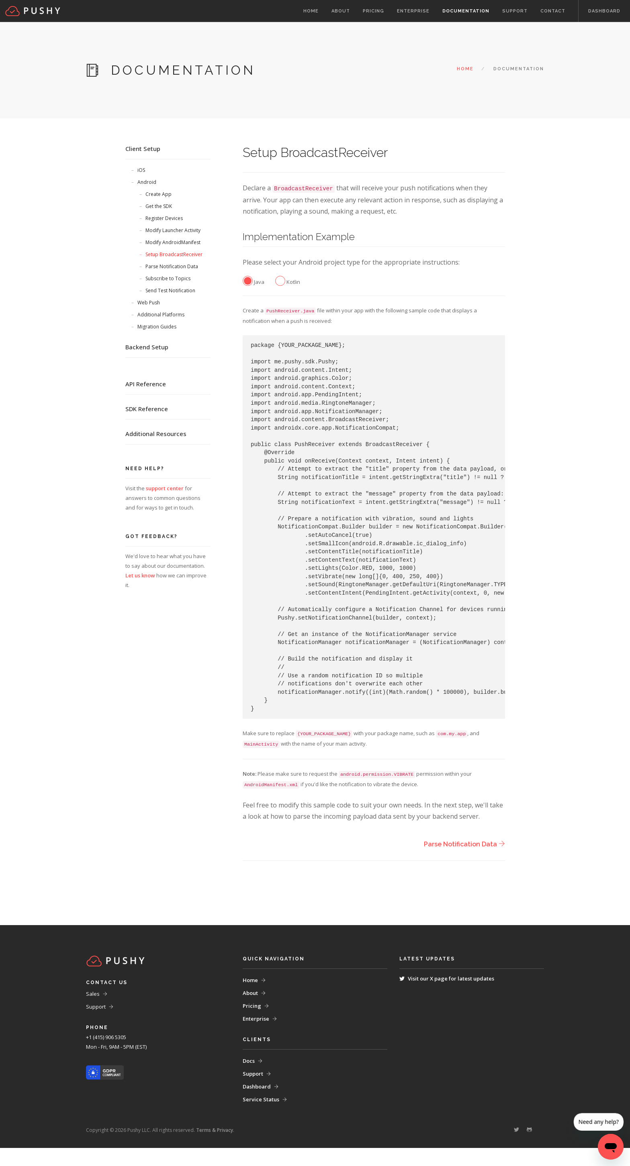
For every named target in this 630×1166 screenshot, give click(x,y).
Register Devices (164, 218)
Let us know (140, 575)
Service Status (261, 1117)
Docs (249, 1078)
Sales (93, 1011)
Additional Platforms (160, 314)
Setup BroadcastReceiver (173, 254)
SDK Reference (146, 409)
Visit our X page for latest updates (451, 996)
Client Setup (142, 149)
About (340, 11)
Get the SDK (158, 206)
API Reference (145, 384)
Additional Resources (155, 434)
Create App (158, 194)
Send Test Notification (170, 290)
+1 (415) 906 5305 (106, 1055)
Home (311, 11)
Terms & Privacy (214, 1148)
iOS (141, 170)
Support (515, 11)
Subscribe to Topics (167, 278)
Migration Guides (156, 326)
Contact (552, 11)
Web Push (148, 302)
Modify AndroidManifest (172, 242)
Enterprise (413, 11)
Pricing (373, 11)
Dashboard (604, 11)
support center (165, 488)
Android (146, 182)
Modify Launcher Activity (172, 230)
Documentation (465, 11)
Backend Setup (146, 347)
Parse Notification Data (171, 266)
